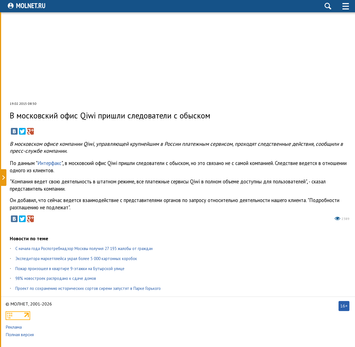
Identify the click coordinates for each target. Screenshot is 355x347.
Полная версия (20, 334)
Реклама (14, 327)
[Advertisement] (177, 57)
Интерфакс (49, 163)
